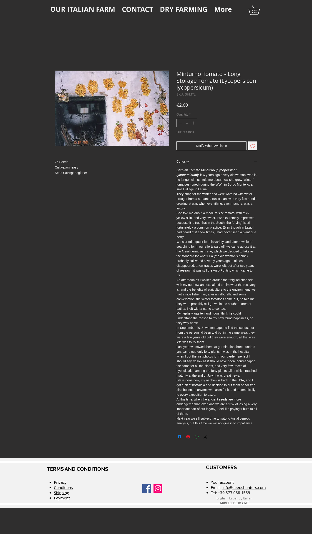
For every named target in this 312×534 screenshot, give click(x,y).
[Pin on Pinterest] (188, 436)
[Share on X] (205, 436)
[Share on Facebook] (179, 436)
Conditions (63, 487)
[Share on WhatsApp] (196, 436)
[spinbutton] (187, 123)
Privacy (61, 482)
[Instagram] (157, 488)
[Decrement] (180, 123)
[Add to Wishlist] (252, 145)
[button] (258, 10)
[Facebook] (146, 488)
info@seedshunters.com (244, 487)
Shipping (61, 492)
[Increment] (194, 123)
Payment (62, 498)
